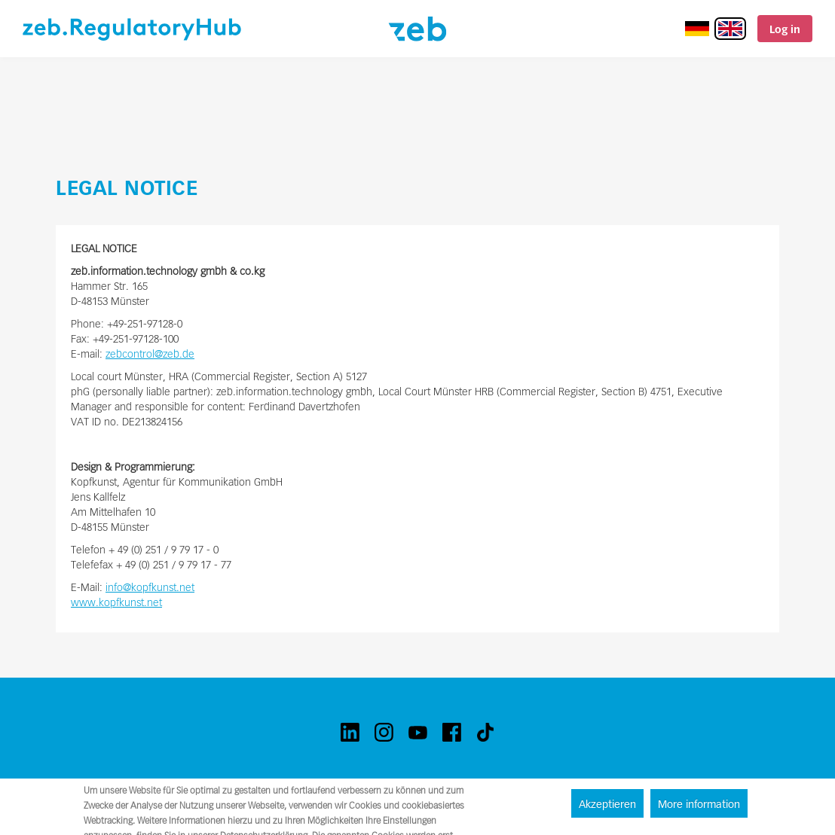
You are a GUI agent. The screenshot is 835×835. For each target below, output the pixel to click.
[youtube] (417, 732)
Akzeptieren (607, 804)
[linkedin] (350, 732)
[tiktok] (485, 732)
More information (699, 804)
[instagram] (384, 732)
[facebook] (451, 732)
